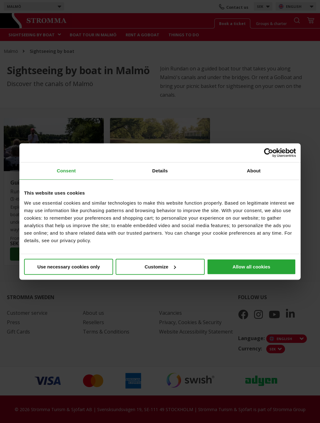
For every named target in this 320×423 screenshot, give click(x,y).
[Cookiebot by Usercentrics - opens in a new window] (268, 152)
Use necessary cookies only (68, 266)
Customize (160, 266)
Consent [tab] (66, 170)
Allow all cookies (251, 266)
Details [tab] (160, 170)
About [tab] (254, 170)
